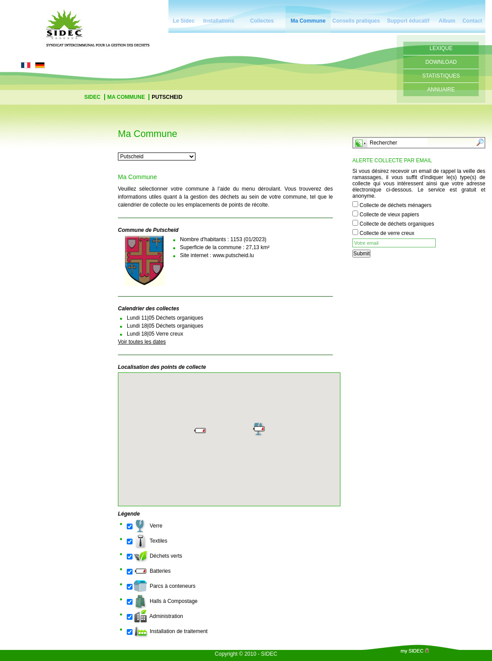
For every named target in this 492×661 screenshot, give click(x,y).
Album (447, 21)
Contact (472, 21)
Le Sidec (184, 21)
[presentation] (419, 281)
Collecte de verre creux (386, 233)
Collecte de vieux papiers (389, 214)
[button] (259, 429)
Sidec (93, 97)
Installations (218, 21)
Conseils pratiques (356, 21)
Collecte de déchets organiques (396, 224)
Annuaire (441, 89)
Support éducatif (408, 21)
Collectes (261, 21)
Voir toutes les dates (142, 342)
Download (441, 62)
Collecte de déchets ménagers (395, 205)
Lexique (441, 48)
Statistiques (441, 76)
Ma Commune (308, 21)
